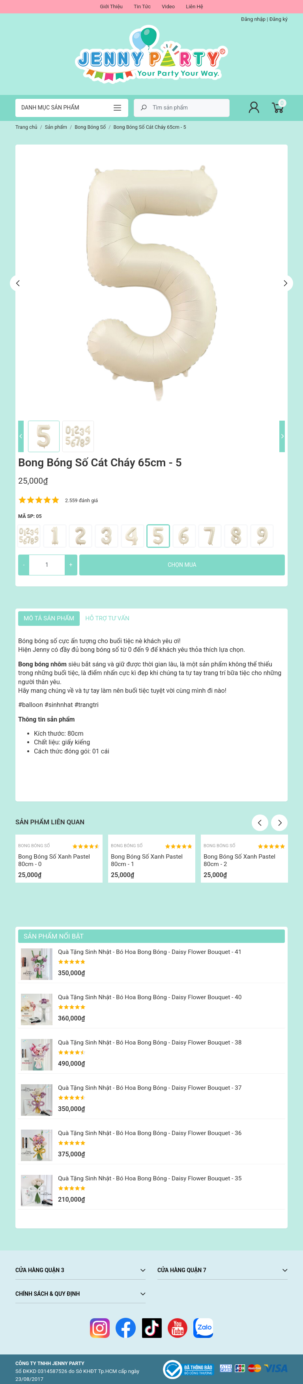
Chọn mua (182, 565)
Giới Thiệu (111, 6)
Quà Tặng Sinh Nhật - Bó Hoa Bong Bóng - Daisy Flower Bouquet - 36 (149, 1133)
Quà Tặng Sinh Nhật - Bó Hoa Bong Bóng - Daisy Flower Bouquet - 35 (149, 1178)
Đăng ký (278, 19)
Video (168, 6)
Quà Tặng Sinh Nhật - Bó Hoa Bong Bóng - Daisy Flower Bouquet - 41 (149, 951)
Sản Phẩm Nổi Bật (54, 936)
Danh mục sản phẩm (50, 107)
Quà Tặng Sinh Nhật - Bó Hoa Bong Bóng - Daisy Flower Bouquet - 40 (149, 997)
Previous (18, 283)
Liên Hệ (194, 6)
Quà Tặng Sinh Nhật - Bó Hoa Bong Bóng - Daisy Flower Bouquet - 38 (149, 1042)
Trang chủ (26, 127)
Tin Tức (142, 6)
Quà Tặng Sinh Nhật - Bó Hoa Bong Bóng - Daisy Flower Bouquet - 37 (149, 1087)
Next (285, 283)
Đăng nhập (253, 19)
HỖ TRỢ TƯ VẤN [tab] (107, 618)
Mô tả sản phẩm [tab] (49, 618)
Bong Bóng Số (34, 845)
